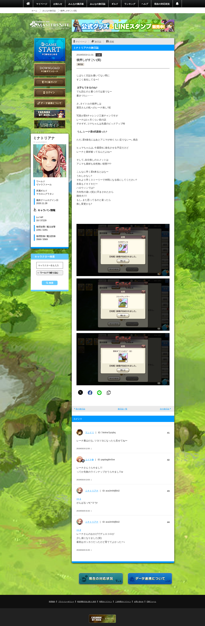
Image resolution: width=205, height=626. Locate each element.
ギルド (114, 3)
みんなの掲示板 (76, 3)
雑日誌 (80, 64)
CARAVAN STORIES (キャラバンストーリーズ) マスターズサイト (49, 25)
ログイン (49, 92)
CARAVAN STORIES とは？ (49, 113)
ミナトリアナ (91, 490)
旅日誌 (98, 41)
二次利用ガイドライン (123, 601)
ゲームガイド (49, 124)
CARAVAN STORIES (102, 619)
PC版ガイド (49, 82)
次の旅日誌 (164, 408)
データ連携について (49, 103)
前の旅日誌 (80, 408)
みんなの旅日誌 (97, 3)
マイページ (41, 3)
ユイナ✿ (89, 459)
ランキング (129, 3)
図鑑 (112, 41)
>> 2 (78, 530)
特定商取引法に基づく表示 (86, 601)
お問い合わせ (139, 601)
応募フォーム (151, 601)
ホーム (34, 10)
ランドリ (89, 432)
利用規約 (52, 601)
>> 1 (78, 498)
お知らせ (57, 3)
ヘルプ (144, 3)
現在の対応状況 (162, 3)
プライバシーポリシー (66, 601)
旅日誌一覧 (122, 408)
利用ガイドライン (105, 601)
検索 (51, 283)
